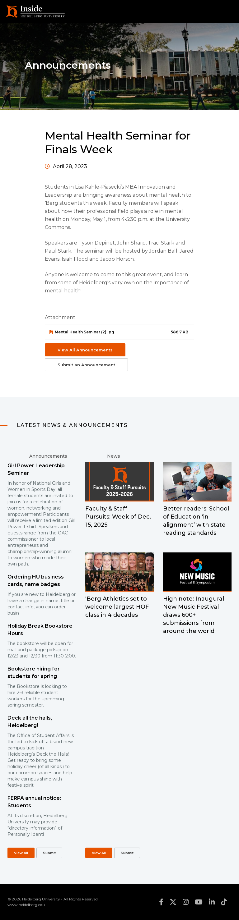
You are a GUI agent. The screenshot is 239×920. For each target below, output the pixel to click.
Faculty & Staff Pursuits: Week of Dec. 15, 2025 (118, 516)
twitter (173, 902)
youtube (199, 902)
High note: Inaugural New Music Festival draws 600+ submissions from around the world (193, 614)
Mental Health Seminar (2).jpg (84, 332)
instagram (186, 902)
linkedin (212, 902)
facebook (161, 902)
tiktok (224, 902)
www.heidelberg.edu (26, 904)
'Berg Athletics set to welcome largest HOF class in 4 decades (117, 606)
